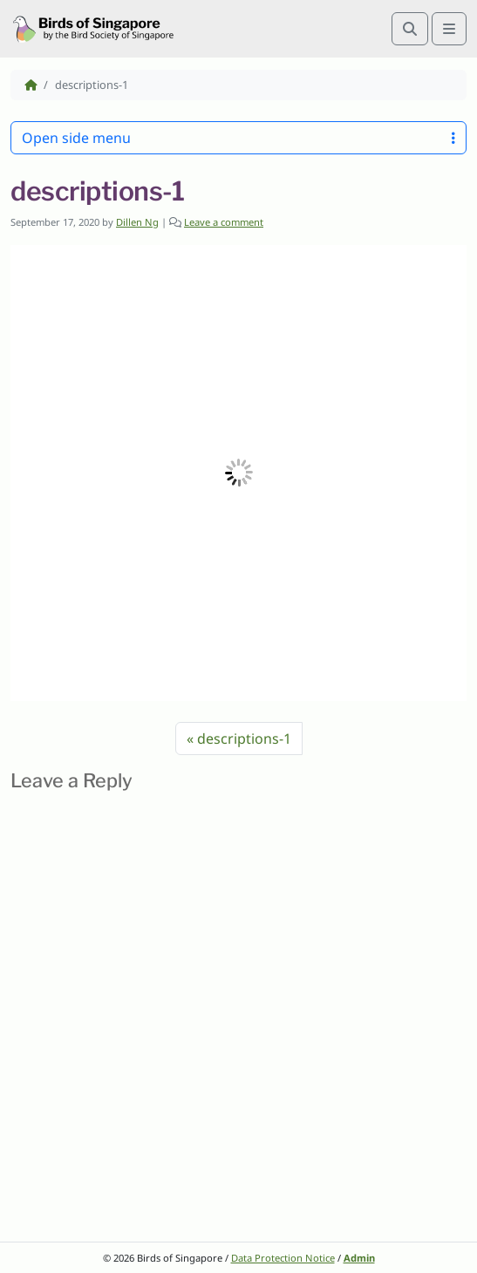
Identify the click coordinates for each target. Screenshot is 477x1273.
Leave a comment (223, 221)
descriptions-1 (244, 738)
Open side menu (238, 137)
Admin (359, 1257)
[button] (238, 473)
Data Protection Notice (283, 1257)
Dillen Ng (137, 221)
